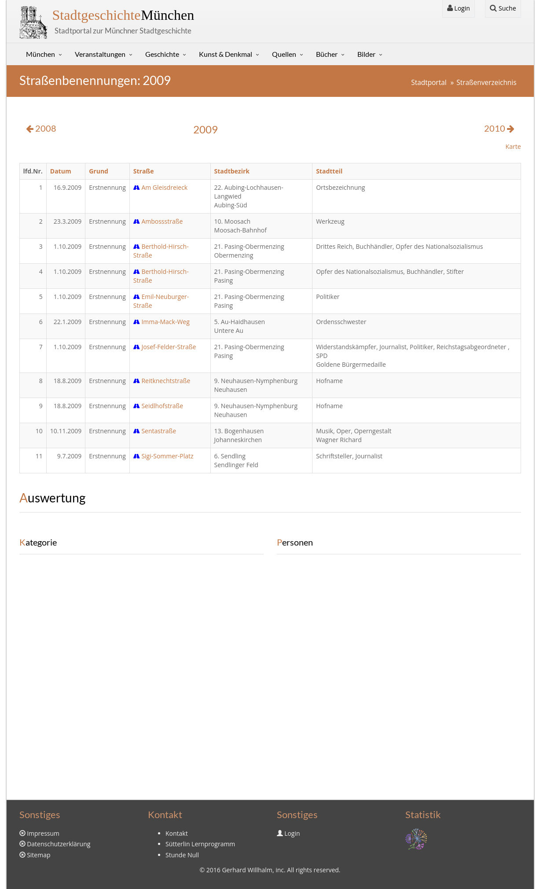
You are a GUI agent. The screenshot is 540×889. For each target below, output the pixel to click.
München (123, 15)
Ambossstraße (158, 221)
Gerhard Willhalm (247, 870)
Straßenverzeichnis (486, 82)
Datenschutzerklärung (58, 844)
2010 (499, 128)
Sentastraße (154, 431)
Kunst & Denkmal (225, 54)
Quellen (284, 54)
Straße (143, 171)
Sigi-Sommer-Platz (163, 456)
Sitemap (38, 855)
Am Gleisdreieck (160, 187)
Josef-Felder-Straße (164, 347)
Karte (513, 146)
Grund (98, 171)
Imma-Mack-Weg (161, 321)
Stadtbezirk (232, 171)
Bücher (327, 54)
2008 (41, 128)
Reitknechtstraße (162, 380)
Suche (503, 8)
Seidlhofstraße (158, 406)
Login (458, 8)
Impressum (43, 833)
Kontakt (176, 833)
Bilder (366, 54)
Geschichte (162, 54)
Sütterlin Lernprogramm (200, 844)
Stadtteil (329, 171)
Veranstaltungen (100, 54)
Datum (60, 171)
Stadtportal (428, 82)
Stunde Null (182, 855)
